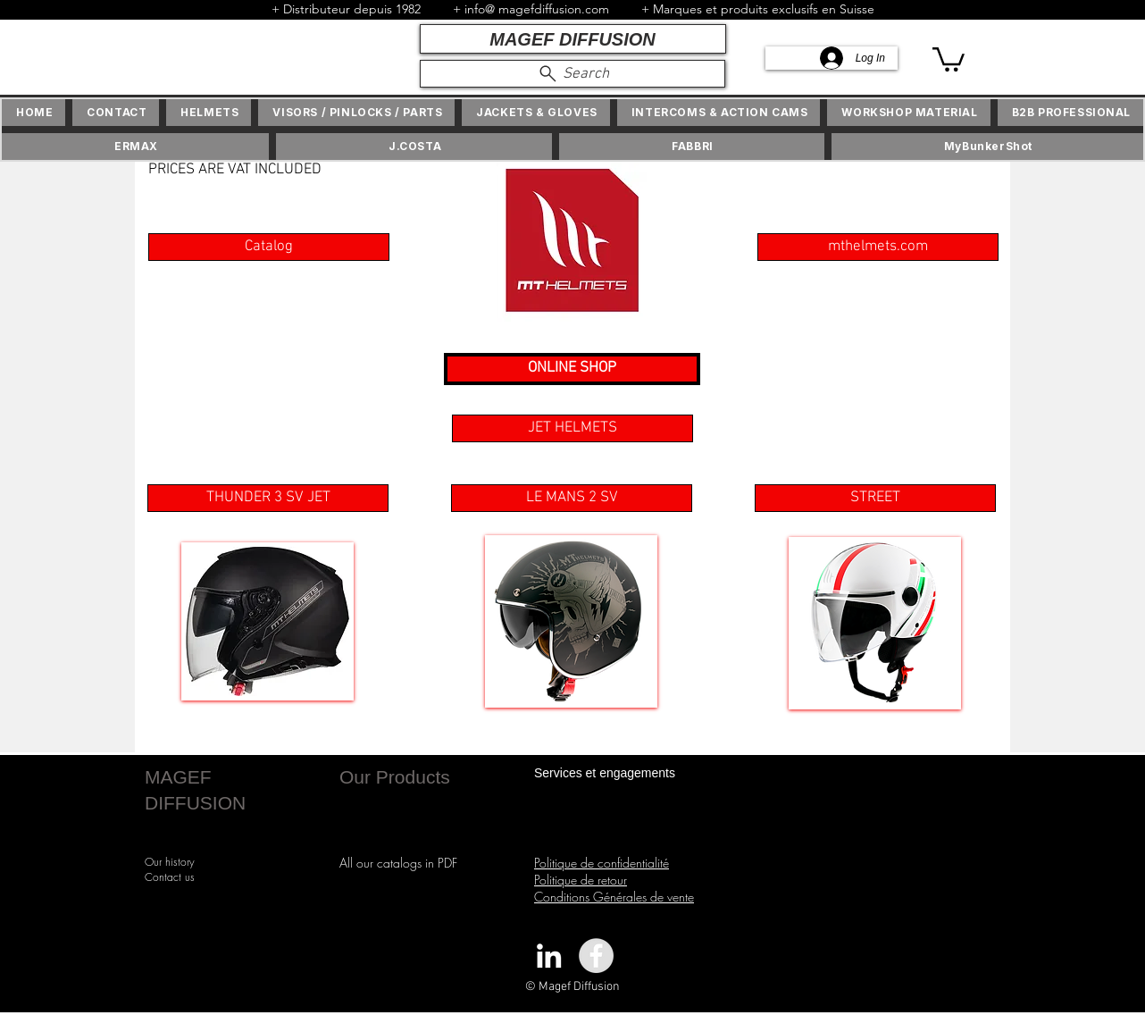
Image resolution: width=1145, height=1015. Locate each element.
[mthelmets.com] (878, 247)
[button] (948, 58)
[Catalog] (268, 247)
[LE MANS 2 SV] (571, 498)
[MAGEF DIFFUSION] (573, 39)
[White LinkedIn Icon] (548, 955)
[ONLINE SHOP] (572, 369)
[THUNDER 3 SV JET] (268, 498)
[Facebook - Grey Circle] (596, 955)
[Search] (572, 74)
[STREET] (875, 498)
